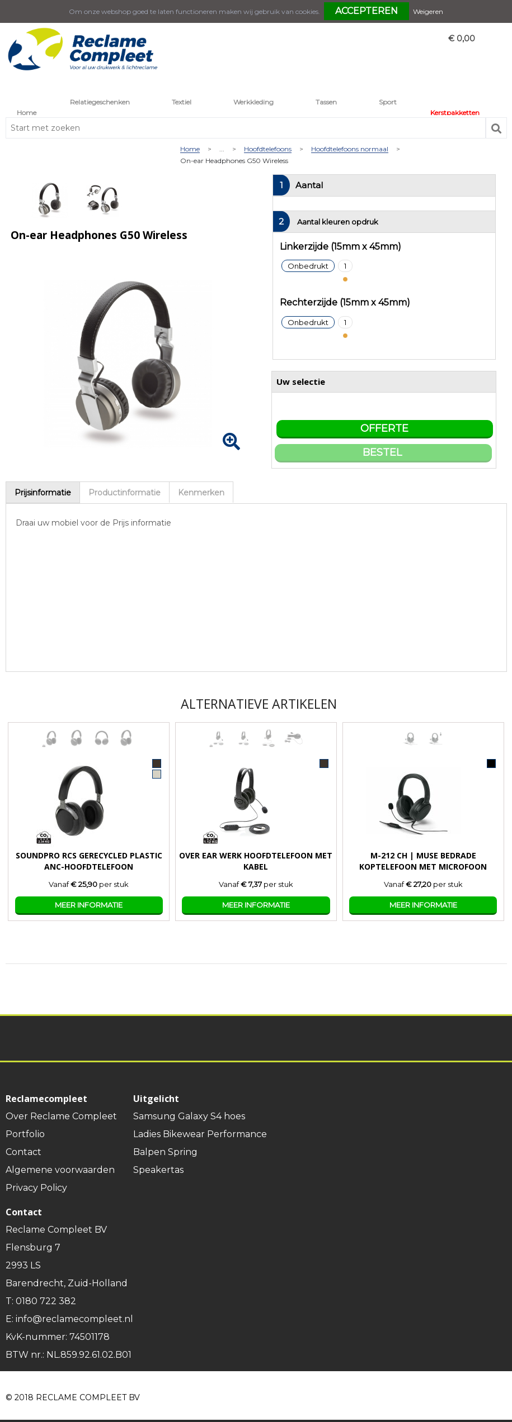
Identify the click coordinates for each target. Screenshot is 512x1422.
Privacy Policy (36, 1187)
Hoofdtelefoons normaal (349, 149)
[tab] (43, 492)
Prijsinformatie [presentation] (43, 493)
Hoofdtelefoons (268, 149)
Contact (23, 1152)
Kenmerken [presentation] (201, 493)
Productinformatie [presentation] (124, 493)
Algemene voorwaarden (60, 1170)
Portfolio (25, 1134)
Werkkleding (253, 102)
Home (26, 112)
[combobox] (246, 128)
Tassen (326, 102)
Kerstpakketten (455, 112)
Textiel (181, 102)
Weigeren (428, 11)
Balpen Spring (165, 1152)
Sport (388, 102)
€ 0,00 (461, 39)
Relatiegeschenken (100, 102)
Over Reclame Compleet (61, 1116)
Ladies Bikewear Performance (200, 1134)
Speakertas (158, 1170)
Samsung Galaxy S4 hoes (189, 1116)
